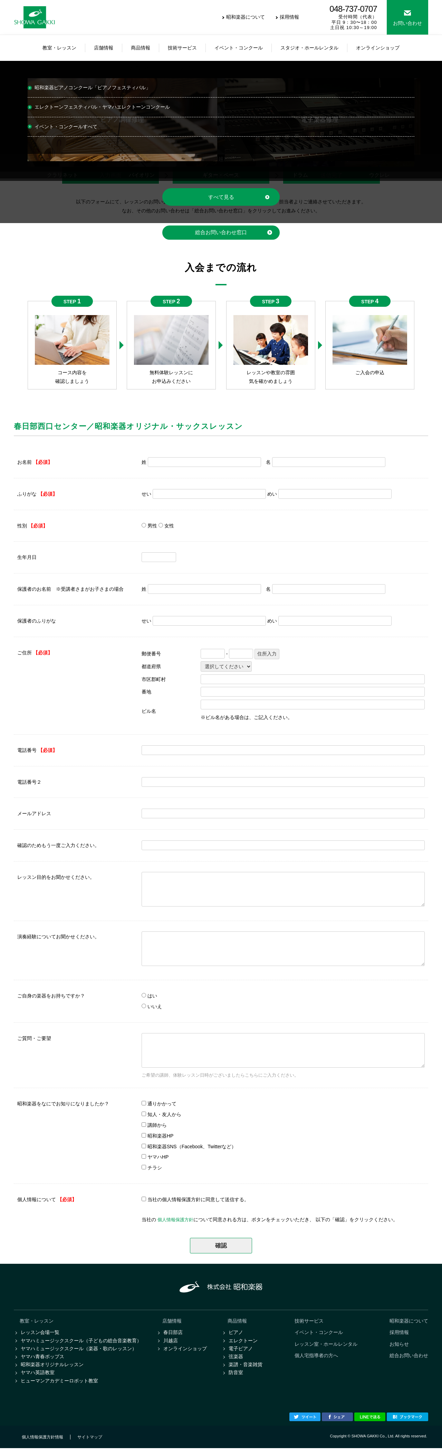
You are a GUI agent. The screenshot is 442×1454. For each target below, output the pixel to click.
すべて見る (221, 197)
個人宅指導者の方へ (316, 1358)
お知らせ (399, 1346)
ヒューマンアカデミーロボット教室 (59, 1386)
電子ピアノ (241, 1351)
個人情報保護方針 (176, 1219)
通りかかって (161, 1104)
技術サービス (309, 1321)
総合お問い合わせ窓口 (221, 233)
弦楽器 (236, 1360)
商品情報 (237, 1321)
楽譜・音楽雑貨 (245, 1368)
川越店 (170, 1342)
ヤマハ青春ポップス (42, 1360)
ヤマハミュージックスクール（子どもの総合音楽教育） (81, 1342)
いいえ (154, 1007)
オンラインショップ (185, 1351)
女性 (169, 525)
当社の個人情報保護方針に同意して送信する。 (198, 1200)
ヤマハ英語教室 (38, 1377)
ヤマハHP (158, 1157)
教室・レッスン (37, 1321)
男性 (152, 525)
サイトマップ (89, 1442)
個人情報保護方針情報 (42, 1442)
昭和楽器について (245, 17)
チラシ (154, 1168)
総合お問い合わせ (409, 1358)
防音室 (236, 1377)
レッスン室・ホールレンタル (326, 1346)
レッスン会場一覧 (40, 1333)
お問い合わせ (407, 23)
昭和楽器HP (160, 1136)
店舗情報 (172, 1321)
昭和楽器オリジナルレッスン (52, 1368)
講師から (157, 1125)
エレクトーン (243, 1342)
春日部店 (173, 1333)
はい (152, 996)
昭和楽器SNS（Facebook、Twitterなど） (192, 1146)
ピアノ (236, 1333)
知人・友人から (164, 1114)
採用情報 (289, 17)
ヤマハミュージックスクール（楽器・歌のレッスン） (79, 1351)
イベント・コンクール (319, 1333)
